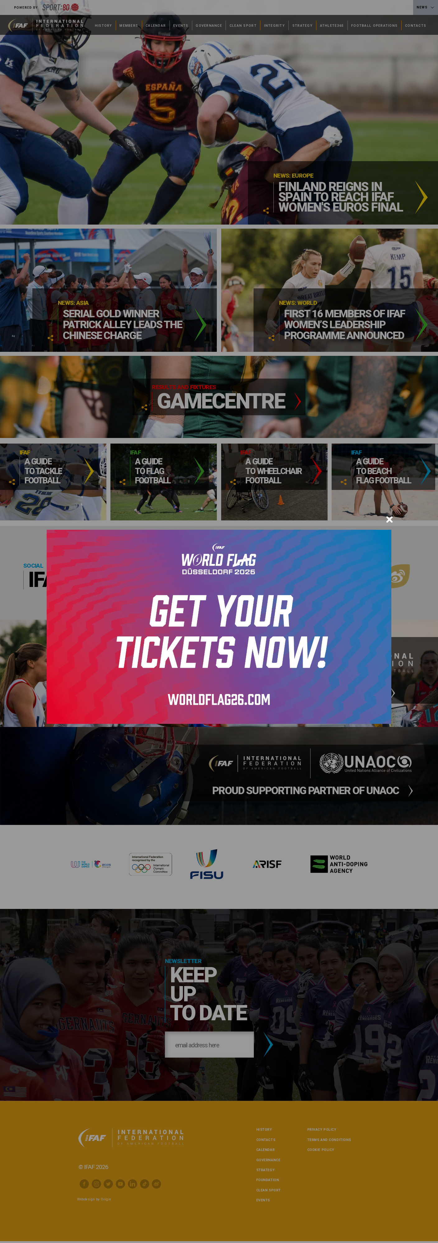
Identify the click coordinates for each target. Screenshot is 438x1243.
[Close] (389, 519)
